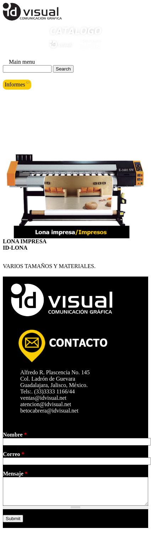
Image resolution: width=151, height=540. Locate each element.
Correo (14, 454)
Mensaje (15, 474)
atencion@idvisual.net (47, 404)
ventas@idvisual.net (45, 398)
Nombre (15, 435)
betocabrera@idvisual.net (51, 411)
